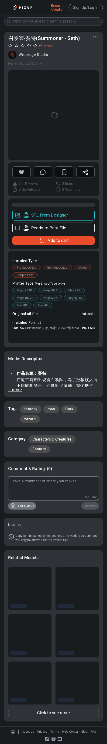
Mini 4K (43, 305)
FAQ (93, 731)
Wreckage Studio (33, 55)
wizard (30, 419)
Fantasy (39, 449)
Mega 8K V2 (25, 298)
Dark (69, 409)
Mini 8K (22, 305)
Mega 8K (74, 290)
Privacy (42, 731)
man (51, 409)
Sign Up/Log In (86, 8)
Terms (54, 731)
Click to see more (53, 713)
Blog (84, 731)
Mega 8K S (50, 290)
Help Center (70, 731)
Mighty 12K (24, 290)
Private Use (61, 540)
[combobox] (53, 21)
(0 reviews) (46, 45)
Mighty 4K (75, 298)
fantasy (30, 409)
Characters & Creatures (51, 439)
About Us (28, 731)
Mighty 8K (51, 298)
